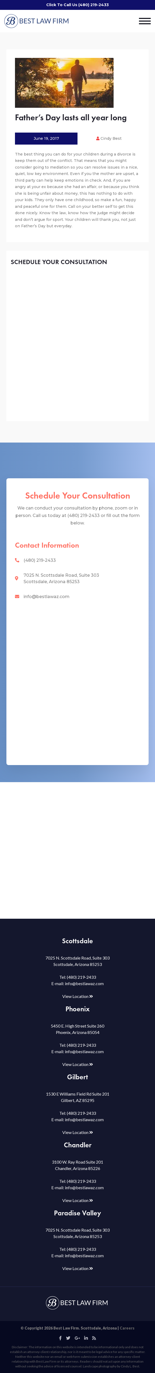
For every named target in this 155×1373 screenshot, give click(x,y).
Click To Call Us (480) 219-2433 (77, 4)
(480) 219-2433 (40, 560)
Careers (127, 1328)
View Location (77, 996)
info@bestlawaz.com (46, 596)
